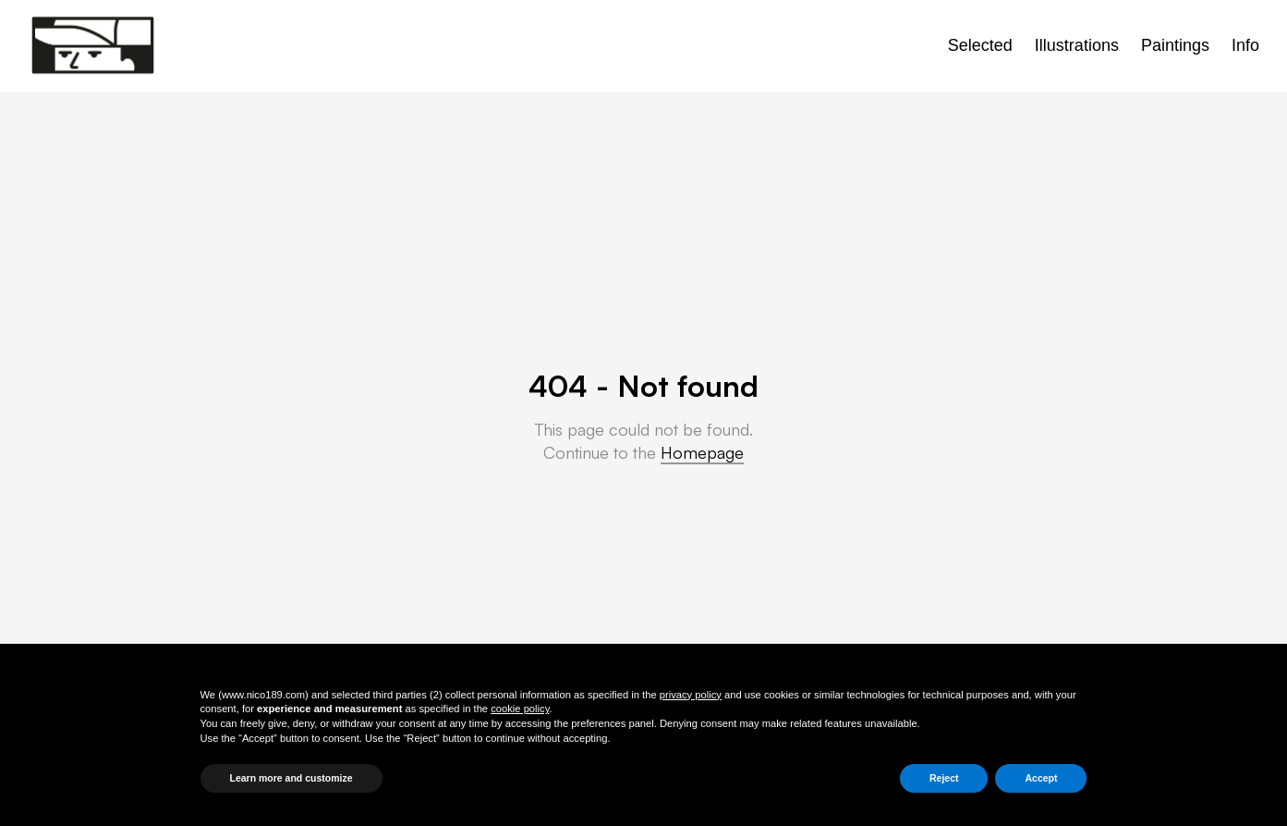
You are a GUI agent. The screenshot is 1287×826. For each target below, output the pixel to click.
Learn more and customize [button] (291, 777)
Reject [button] (944, 777)
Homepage (702, 452)
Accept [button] (1041, 777)
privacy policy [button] (691, 694)
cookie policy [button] (520, 708)
